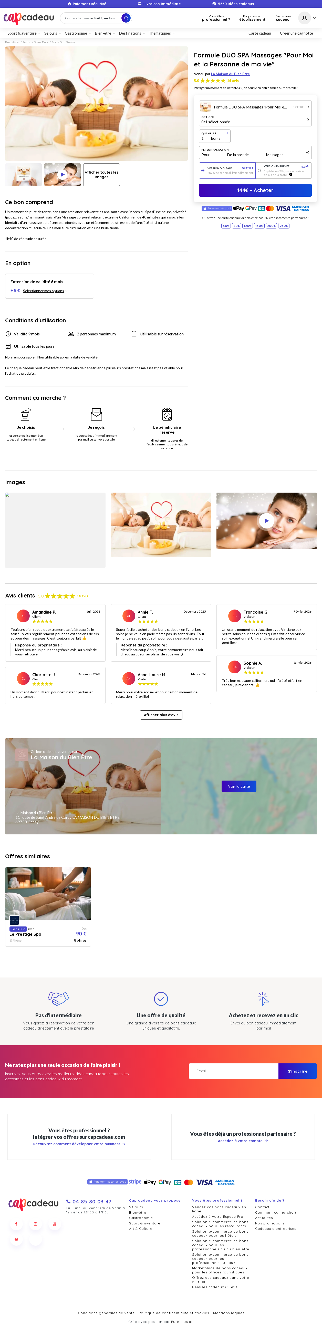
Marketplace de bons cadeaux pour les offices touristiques (219, 1270)
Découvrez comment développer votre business (79, 1144)
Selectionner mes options (45, 290)
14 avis (233, 80)
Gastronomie (76, 33)
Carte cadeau (259, 33)
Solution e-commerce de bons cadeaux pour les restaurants (220, 1224)
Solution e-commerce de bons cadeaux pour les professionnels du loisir (220, 1258)
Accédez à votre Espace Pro (217, 1216)
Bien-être (103, 33)
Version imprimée (287, 166)
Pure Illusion (182, 1322)
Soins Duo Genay (63, 42)
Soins (26, 42)
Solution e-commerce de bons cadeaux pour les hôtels (220, 1233)
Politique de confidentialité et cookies (174, 1313)
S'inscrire (298, 1071)
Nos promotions (270, 1223)
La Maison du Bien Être (230, 74)
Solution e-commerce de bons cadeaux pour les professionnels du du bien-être (220, 1245)
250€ (284, 226)
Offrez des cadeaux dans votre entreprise (220, 1279)
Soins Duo (41, 42)
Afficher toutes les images (101, 174)
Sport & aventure (22, 33)
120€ (247, 226)
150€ (259, 226)
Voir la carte (239, 786)
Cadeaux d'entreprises (275, 1228)
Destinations (130, 33)
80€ (236, 226)
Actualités (264, 1218)
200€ (271, 226)
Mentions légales (228, 1313)
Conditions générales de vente (106, 1313)
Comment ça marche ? (275, 1212)
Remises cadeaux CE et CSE (217, 1287)
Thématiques (160, 33)
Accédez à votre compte (243, 1141)
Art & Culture (140, 1228)
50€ (226, 226)
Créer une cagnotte (296, 33)
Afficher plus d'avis (161, 715)
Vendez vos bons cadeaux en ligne (219, 1209)
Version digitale (230, 168)
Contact (262, 1207)
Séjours (50, 33)
